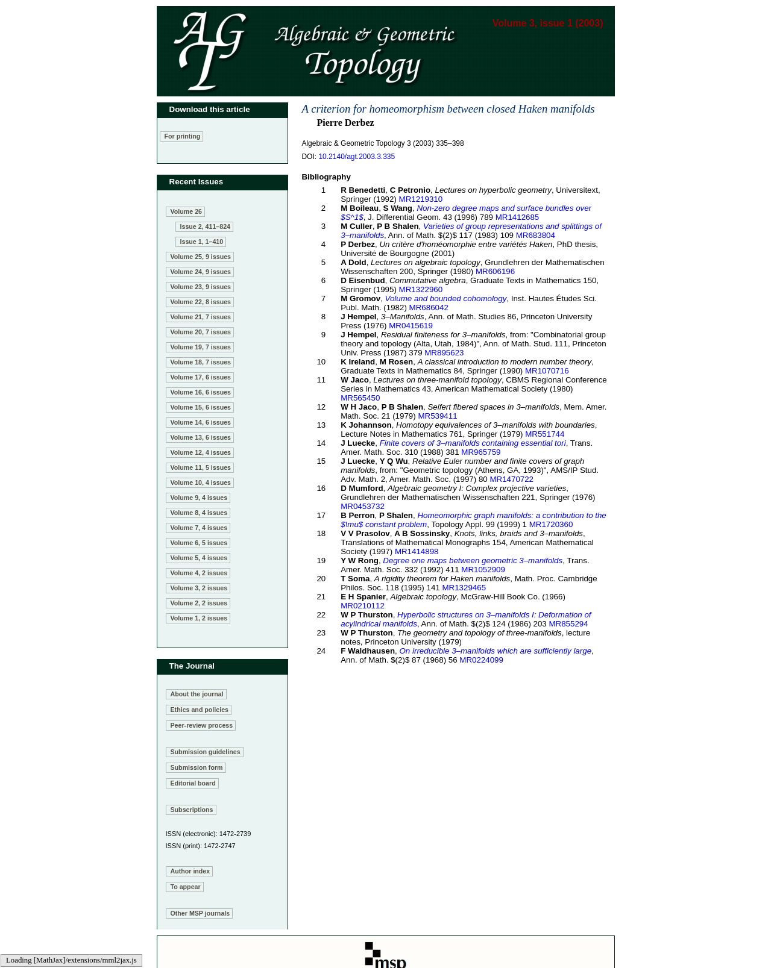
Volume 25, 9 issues (201, 256)
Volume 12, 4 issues (201, 452)
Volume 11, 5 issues (201, 467)
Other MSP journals (200, 913)
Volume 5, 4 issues (199, 557)
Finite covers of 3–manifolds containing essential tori (473, 443)
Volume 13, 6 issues (201, 437)
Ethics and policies (200, 709)
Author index (190, 871)
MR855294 (568, 623)
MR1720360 (551, 524)
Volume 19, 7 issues (201, 347)
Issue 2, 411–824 (205, 226)
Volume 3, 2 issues (199, 588)
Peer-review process (202, 725)
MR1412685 (518, 217)
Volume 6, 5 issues (199, 542)
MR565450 (360, 397)
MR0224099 (481, 659)
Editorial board (193, 783)
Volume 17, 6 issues (201, 377)
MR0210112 (363, 605)
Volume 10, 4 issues (201, 482)
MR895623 (444, 352)
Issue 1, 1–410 (202, 241)
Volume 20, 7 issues (201, 332)
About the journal (197, 694)
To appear (186, 886)
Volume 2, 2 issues (199, 603)
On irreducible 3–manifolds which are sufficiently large (496, 650)
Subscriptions (192, 809)
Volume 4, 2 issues (199, 572)
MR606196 (495, 271)
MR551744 (544, 434)
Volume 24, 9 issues (201, 271)
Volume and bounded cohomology (446, 298)
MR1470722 (511, 479)
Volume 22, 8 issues (201, 301)
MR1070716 (547, 370)
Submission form (197, 767)
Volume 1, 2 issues (199, 618)
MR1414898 (417, 551)
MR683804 (535, 235)
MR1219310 (421, 199)
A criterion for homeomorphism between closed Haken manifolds (447, 108)
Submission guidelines (206, 751)
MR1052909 (483, 569)
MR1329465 (464, 587)
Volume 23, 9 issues (201, 286)
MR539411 (437, 415)
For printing (183, 136)
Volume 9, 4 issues (199, 497)
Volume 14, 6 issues (201, 422)
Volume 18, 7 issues (201, 362)
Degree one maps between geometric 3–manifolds (472, 560)
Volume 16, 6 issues (201, 392)
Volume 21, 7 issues (201, 316)
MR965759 (480, 452)
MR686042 (428, 307)
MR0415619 (411, 325)
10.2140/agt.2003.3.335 (356, 156)
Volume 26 (187, 211)
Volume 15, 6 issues (201, 407)
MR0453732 (363, 506)
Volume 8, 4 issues (199, 512)
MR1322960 (421, 289)
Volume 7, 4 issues (199, 527)
